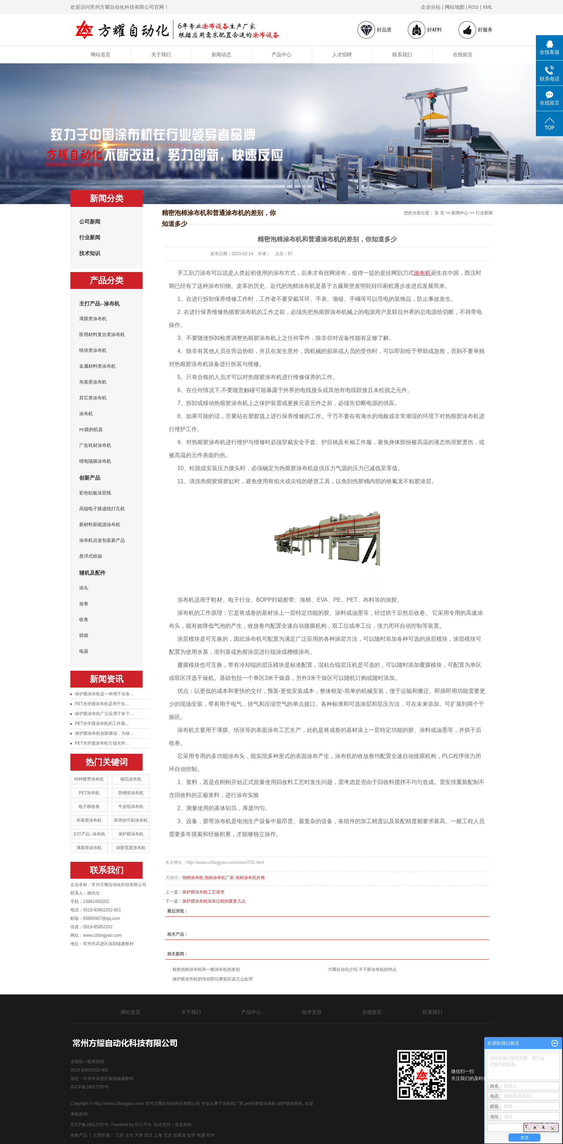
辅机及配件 (92, 573)
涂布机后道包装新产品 (102, 540)
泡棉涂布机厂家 (219, 877)
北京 (168, 1135)
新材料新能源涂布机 (99, 524)
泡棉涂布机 (192, 877)
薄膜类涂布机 (93, 318)
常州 (210, 1135)
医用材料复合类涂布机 (102, 334)
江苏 (119, 1135)
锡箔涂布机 (130, 779)
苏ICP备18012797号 (89, 1087)
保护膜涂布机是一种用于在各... (104, 693)
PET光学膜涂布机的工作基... (102, 723)
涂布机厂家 (232, 1103)
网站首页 (100, 54)
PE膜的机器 (91, 429)
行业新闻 (89, 237)
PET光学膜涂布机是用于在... (102, 703)
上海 (158, 1135)
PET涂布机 (89, 792)
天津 (138, 1135)
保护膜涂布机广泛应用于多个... (104, 713)
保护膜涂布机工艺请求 (203, 892)
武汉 (148, 1135)
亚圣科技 (183, 1124)
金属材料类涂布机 (97, 366)
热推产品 (78, 1135)
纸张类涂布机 (93, 350)
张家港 (179, 1135)
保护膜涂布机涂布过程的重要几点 (214, 901)
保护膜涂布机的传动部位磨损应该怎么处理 (212, 978)
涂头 (83, 587)
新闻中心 (459, 212)
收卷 (83, 619)
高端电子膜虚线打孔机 (102, 508)
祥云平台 (143, 1124)
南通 (201, 1135)
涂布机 (86, 413)
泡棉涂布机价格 (250, 877)
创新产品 (89, 478)
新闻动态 (221, 54)
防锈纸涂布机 (131, 792)
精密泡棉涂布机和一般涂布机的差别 (206, 969)
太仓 (129, 1135)
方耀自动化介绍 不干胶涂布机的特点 (362, 969)
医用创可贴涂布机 (131, 820)
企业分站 (431, 7)
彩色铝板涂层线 (95, 492)
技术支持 (312, 1012)
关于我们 (161, 54)
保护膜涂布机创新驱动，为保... (104, 733)
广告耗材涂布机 (95, 445)
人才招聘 (342, 54)
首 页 (439, 212)
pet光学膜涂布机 (260, 1103)
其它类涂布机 (93, 397)
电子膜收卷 (89, 806)
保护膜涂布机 (131, 834)
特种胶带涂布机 (89, 779)
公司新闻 (89, 222)
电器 (83, 651)
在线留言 (463, 54)
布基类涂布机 (93, 382)
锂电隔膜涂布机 (95, 461)
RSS (473, 7)
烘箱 (83, 635)
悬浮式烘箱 (90, 556)
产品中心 (281, 54)
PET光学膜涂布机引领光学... (102, 743)
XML (487, 7)
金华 (191, 1135)
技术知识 (89, 253)
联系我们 (402, 54)
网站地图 (454, 7)
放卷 (83, 603)
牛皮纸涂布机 (131, 806)
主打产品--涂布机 (99, 303)
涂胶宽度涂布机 (131, 847)
